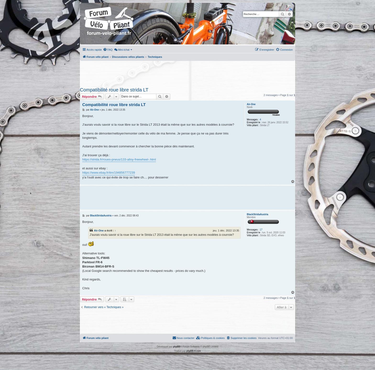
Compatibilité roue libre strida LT (114, 89)
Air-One (251, 104)
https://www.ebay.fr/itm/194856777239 (108, 172)
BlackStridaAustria (257, 214)
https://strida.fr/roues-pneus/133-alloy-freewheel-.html (119, 159)
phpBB (176, 346)
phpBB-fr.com (193, 351)
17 (261, 229)
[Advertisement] (187, 72)
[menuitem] (108, 50)
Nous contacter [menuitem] (183, 337)
